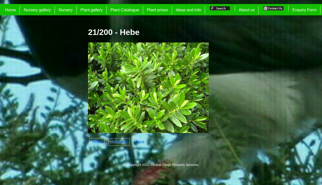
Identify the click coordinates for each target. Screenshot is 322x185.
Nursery (66, 10)
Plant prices (157, 10)
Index (97, 142)
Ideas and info (188, 10)
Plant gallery (91, 10)
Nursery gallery (37, 10)
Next (140, 142)
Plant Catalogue (124, 10)
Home (10, 10)
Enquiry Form (304, 10)
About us (247, 10)
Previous (119, 142)
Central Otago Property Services (174, 165)
